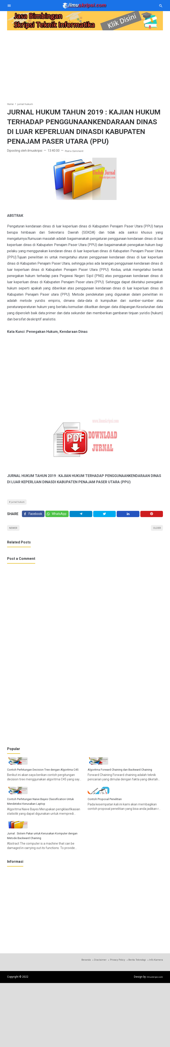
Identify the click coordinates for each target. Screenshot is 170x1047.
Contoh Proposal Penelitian (109, 845)
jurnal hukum (20, 502)
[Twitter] (59, 517)
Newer (15, 533)
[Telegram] (84, 517)
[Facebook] (34, 517)
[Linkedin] (129, 517)
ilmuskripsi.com (153, 1040)
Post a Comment (77, 150)
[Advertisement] (85, 63)
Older (155, 533)
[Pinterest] (152, 517)
